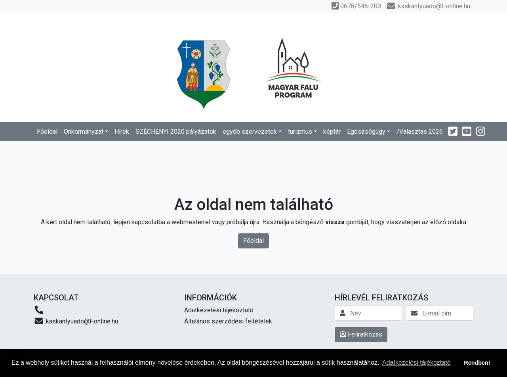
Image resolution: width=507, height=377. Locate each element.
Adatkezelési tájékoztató (219, 310)
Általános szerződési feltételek (228, 321)
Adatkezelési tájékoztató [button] (416, 362)
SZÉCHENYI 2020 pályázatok (175, 131)
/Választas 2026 (419, 131)
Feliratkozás (361, 334)
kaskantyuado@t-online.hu (76, 321)
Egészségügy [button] (366, 131)
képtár (332, 131)
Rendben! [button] (477, 363)
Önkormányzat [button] (83, 131)
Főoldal (47, 131)
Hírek (121, 131)
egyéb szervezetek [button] (250, 131)
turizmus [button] (300, 131)
